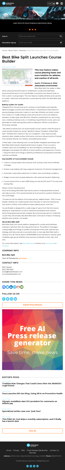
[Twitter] (7, 287)
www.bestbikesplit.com (11, 274)
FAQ (23, 450)
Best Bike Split (28, 243)
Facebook (50, 243)
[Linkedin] (11, 287)
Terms (8, 450)
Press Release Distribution (37, 450)
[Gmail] (18, 287)
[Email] (21, 287)
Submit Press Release (32, 305)
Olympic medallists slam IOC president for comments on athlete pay (29, 402)
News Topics (13, 50)
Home (4, 50)
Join (49, 3)
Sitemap (32, 453)
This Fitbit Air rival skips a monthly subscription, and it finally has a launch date (31, 420)
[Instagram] (14, 287)
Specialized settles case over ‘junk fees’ (21, 411)
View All (32, 431)
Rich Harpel (23, 258)
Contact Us (54, 450)
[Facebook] (4, 287)
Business (22, 50)
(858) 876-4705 (56, 456)
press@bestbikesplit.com (12, 272)
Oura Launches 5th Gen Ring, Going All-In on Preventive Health (32, 393)
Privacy (16, 450)
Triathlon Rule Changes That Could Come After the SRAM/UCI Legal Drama (31, 384)
